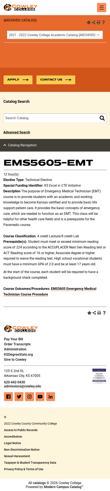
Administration (15, 349)
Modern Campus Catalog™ (63, 487)
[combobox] (55, 35)
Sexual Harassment (17, 456)
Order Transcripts (17, 344)
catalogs (39, 483)
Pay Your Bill (13, 339)
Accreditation (13, 436)
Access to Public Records (21, 430)
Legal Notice (12, 443)
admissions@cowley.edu (22, 386)
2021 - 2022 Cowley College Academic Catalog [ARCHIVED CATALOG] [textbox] (56, 35)
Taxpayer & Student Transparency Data (30, 462)
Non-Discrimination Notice (22, 449)
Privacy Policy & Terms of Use (23, 469)
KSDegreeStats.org (18, 354)
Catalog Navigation (22, 145)
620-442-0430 (14, 382)
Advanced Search (16, 132)
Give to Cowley (15, 360)
